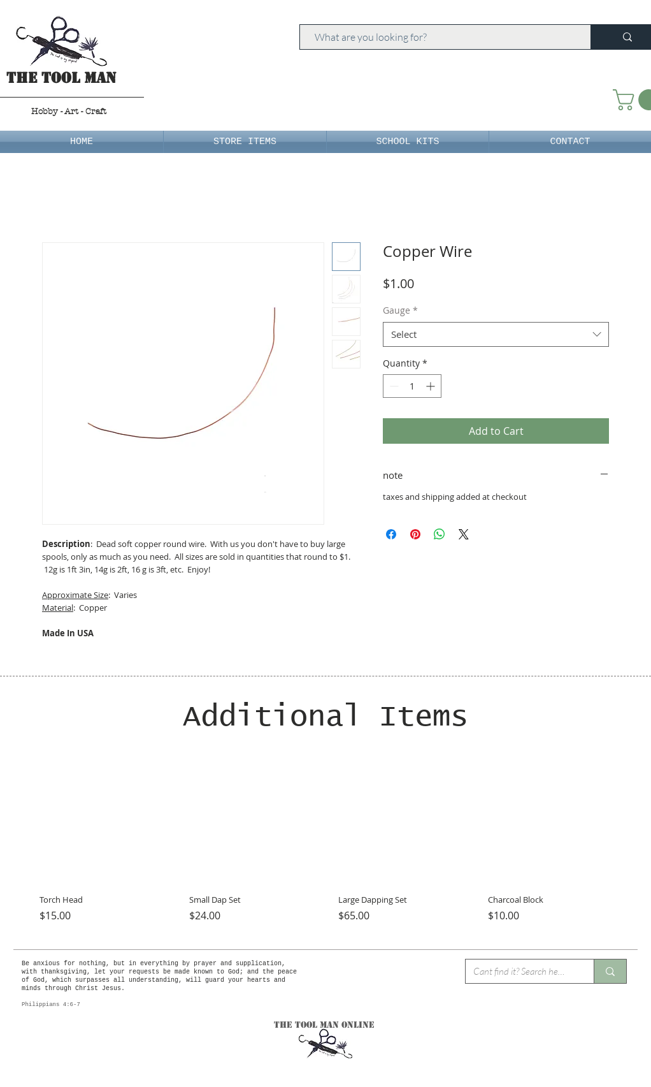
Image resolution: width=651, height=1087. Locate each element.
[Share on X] (463, 534)
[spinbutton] (412, 386)
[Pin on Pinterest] (415, 534)
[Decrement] (393, 386)
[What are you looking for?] (439, 37)
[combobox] (496, 334)
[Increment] (432, 386)
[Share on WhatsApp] (439, 534)
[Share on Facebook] (391, 534)
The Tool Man (61, 78)
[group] (325, 847)
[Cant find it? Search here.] (520, 971)
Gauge (400, 310)
